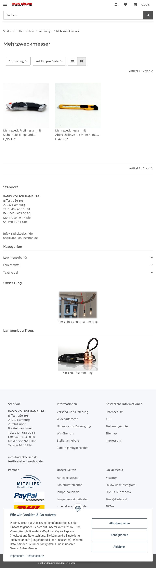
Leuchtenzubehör (15, 257)
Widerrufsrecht (67, 419)
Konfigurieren (119, 535)
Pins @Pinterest (116, 499)
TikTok (110, 506)
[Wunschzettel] (125, 4)
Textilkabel (10, 272)
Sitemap (111, 433)
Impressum (17, 555)
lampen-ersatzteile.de (72, 499)
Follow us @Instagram (120, 485)
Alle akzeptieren (119, 523)
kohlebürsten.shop (69, 485)
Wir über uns (66, 433)
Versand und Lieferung (72, 412)
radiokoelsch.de (67, 478)
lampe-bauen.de (68, 492)
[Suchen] (73, 15)
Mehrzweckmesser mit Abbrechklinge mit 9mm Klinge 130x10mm (76, 132)
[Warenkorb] (141, 4)
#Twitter (111, 478)
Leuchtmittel (11, 265)
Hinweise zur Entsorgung (74, 426)
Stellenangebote (68, 440)
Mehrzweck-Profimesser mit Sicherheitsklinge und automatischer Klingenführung (24, 132)
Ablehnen (119, 546)
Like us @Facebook (118, 492)
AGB (108, 419)
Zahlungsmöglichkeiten (73, 448)
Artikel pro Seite (47, 61)
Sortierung (16, 61)
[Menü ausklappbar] (5, 2)
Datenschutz (36, 555)
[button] (116, 4)
